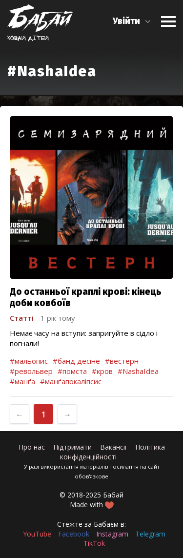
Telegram (150, 533)
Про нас (32, 447)
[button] (132, 21)
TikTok (94, 543)
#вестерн (122, 361)
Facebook (73, 533)
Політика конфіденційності (112, 451)
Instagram (112, 533)
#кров (102, 371)
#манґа (22, 381)
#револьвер (31, 371)
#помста (72, 371)
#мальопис (29, 361)
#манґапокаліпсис (71, 381)
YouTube (37, 533)
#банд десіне (76, 361)
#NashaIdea (138, 371)
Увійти (126, 21)
